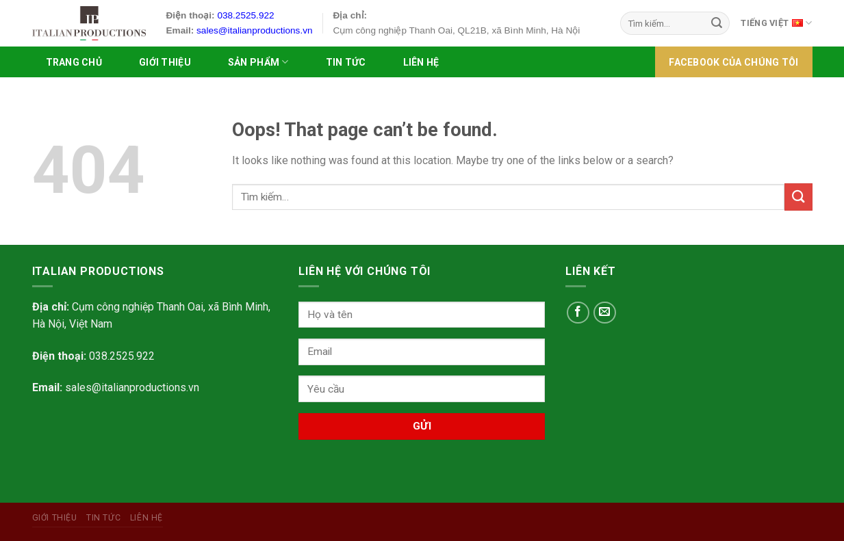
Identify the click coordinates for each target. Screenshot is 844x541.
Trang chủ (74, 62)
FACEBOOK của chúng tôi (733, 62)
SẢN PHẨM (258, 61)
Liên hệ (421, 62)
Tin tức (346, 62)
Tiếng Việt (776, 22)
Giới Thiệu (165, 62)
